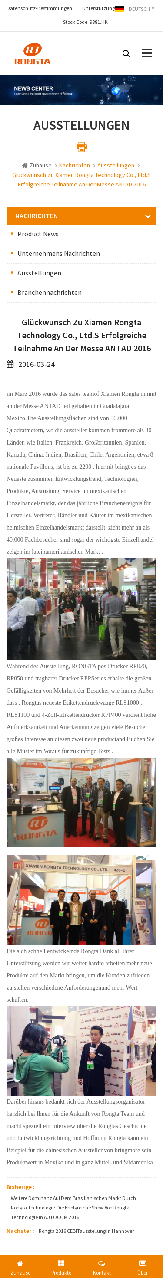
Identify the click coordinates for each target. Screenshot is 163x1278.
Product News (38, 234)
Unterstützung (98, 8)
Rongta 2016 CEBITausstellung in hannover (86, 1231)
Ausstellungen (39, 273)
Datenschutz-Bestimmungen (39, 8)
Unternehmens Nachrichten (58, 253)
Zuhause (37, 166)
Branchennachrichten (49, 292)
